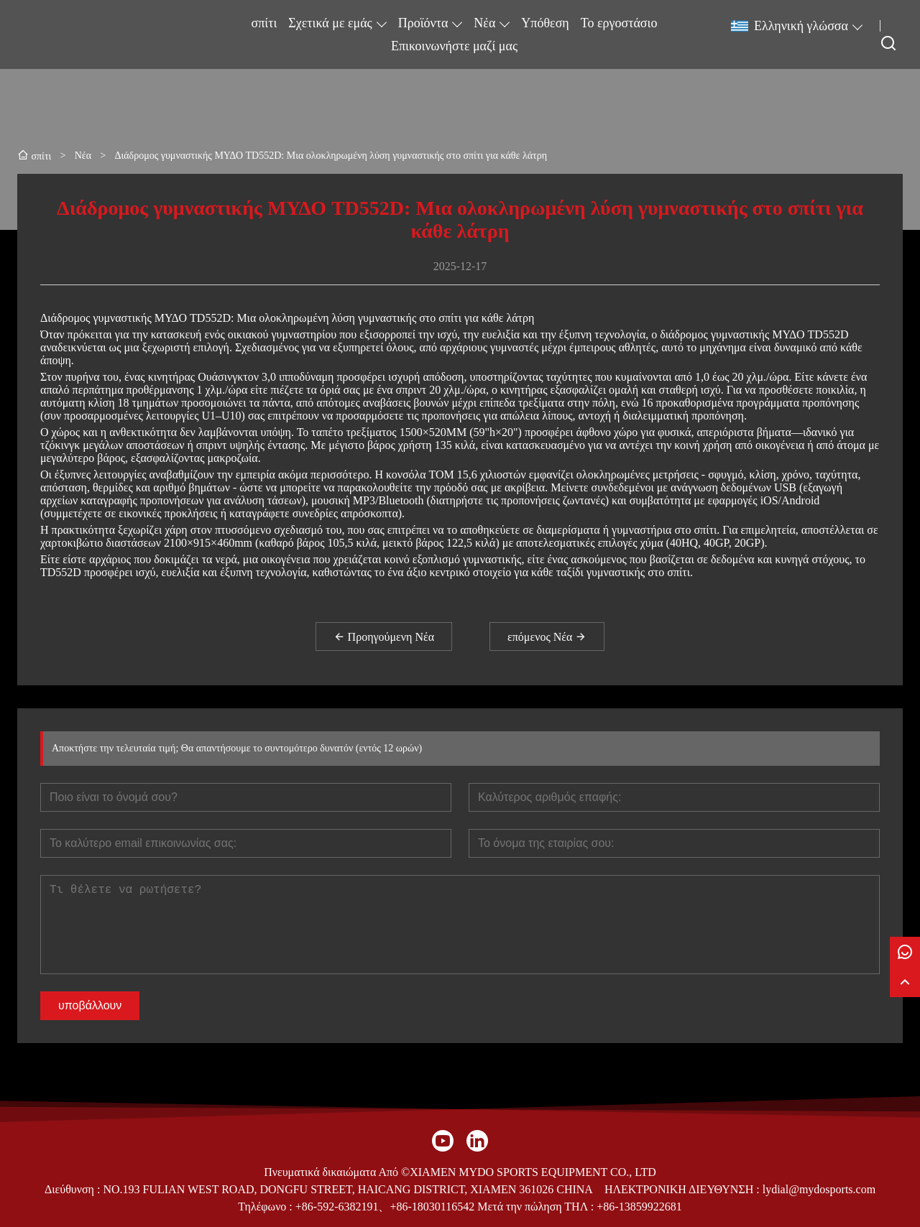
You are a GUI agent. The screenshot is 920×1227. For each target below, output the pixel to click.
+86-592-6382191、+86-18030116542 (384, 1206)
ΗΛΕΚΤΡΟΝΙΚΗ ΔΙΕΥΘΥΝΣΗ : (683, 1189)
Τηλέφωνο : (266, 1206)
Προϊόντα (423, 23)
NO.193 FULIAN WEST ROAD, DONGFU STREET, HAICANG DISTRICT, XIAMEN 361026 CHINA (347, 1189)
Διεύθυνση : (74, 1189)
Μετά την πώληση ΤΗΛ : (535, 1206)
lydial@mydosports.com (819, 1189)
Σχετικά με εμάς (330, 23)
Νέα (484, 23)
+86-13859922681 (639, 1206)
